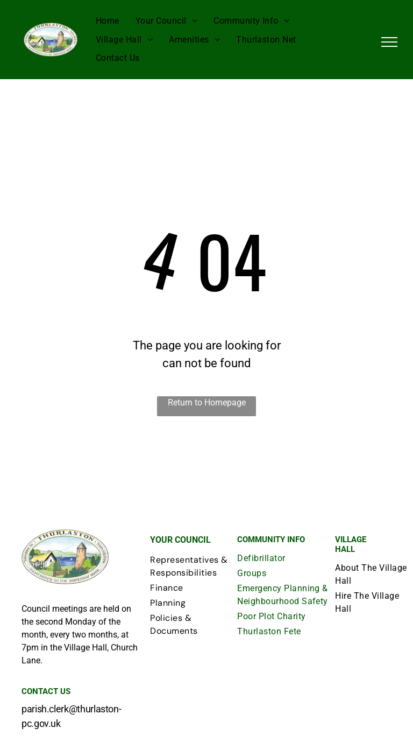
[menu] (389, 42)
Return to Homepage (207, 402)
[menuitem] (107, 21)
